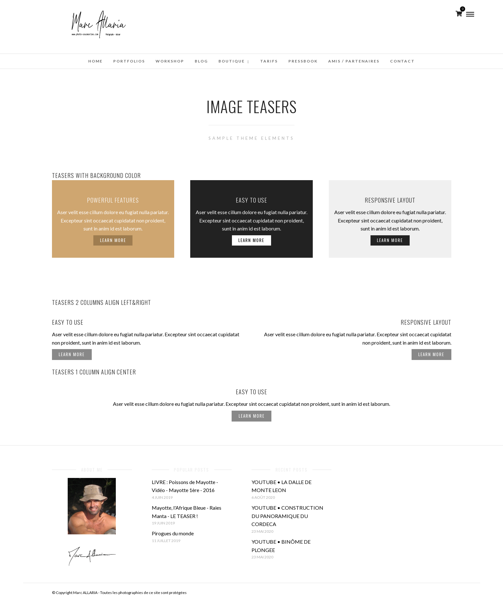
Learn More (113, 240)
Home (95, 61)
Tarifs (269, 61)
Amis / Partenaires (353, 61)
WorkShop (170, 61)
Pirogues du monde (173, 533)
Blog (201, 61)
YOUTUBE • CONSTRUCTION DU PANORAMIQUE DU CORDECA (287, 516)
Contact (402, 61)
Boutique (231, 61)
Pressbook (303, 61)
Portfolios (129, 61)
